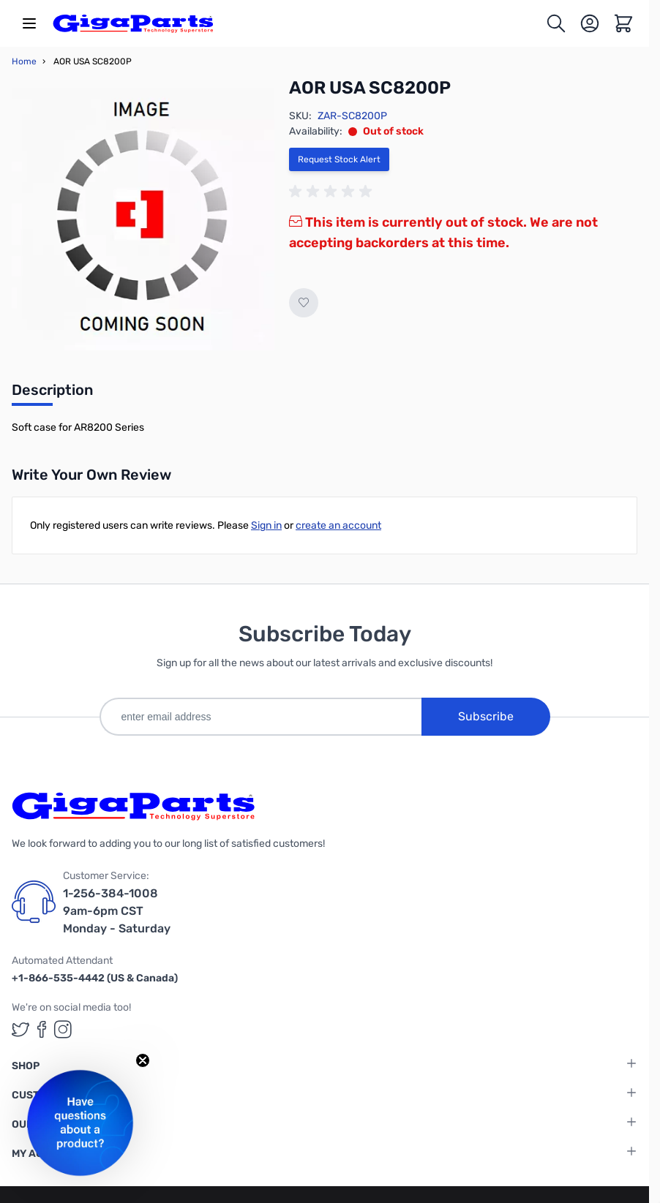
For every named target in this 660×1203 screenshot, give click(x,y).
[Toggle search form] (556, 23)
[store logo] (133, 23)
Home (24, 61)
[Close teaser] (142, 1060)
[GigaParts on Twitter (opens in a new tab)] (20, 1029)
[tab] (52, 394)
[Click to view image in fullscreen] (143, 219)
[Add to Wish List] (303, 302)
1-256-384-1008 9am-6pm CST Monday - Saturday (116, 910)
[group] (333, 191)
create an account (338, 525)
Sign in (266, 525)
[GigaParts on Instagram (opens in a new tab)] (63, 1029)
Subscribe (486, 716)
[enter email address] (260, 717)
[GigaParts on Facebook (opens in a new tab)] (41, 1029)
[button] (80, 1123)
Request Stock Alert (339, 159)
